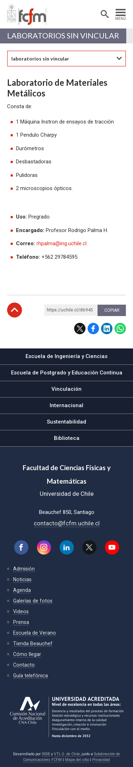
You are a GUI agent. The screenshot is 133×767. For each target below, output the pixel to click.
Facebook (93, 328)
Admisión (24, 569)
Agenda (22, 590)
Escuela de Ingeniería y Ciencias (66, 356)
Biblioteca (66, 438)
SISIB (46, 754)
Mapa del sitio (77, 759)
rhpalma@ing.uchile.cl (62, 243)
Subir (14, 310)
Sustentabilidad (66, 422)
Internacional (66, 405)
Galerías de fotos (32, 601)
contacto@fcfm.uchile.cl (67, 523)
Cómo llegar (27, 654)
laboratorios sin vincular (63, 35)
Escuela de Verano (34, 633)
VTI (57, 754)
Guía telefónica (30, 675)
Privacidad (101, 759)
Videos (21, 611)
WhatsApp (120, 328)
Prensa (21, 622)
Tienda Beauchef (32, 643)
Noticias (22, 579)
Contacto (24, 665)
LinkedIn (107, 328)
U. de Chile (71, 754)
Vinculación (66, 389)
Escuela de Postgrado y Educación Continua (66, 372)
